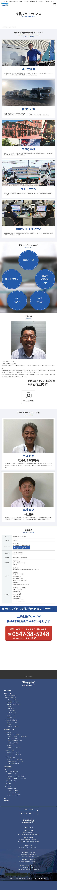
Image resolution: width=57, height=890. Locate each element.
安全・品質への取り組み (12, 771)
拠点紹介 (10, 724)
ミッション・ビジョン (13, 792)
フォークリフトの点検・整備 (15, 759)
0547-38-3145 (24, 834)
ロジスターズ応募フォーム (28, 660)
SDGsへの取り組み (11, 781)
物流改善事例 (7, 767)
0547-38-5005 (30, 849)
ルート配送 (11, 708)
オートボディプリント (13, 763)
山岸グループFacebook (29, 813)
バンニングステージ (13, 738)
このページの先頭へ (28, 676)
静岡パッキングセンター (14, 734)
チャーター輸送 (12, 699)
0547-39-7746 (24, 841)
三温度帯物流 (11, 710)
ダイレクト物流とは (11, 695)
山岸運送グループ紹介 (13, 790)
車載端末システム (12, 773)
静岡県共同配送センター (14, 704)
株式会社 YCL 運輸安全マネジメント (17, 778)
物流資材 (8, 732)
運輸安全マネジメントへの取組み (16, 776)
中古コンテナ (11, 745)
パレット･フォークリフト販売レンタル (17, 736)
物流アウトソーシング (13, 726)
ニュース (6, 798)
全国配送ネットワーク (13, 702)
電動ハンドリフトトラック (14, 747)
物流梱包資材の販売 (13, 743)
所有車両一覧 (11, 717)
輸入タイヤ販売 (10, 750)
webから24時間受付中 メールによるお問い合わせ (28, 647)
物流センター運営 (12, 722)
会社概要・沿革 (12, 788)
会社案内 (8, 786)
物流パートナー (12, 715)
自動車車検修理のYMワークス (15, 761)
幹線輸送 (10, 706)
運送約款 (8, 783)
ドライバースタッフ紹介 (14, 795)
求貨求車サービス (12, 712)
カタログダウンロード (13, 752)
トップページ (4, 27)
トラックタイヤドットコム (14, 754)
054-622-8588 (24, 869)
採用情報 (6, 800)
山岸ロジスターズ (28, 809)
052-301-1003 (24, 856)
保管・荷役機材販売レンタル (15, 740)
